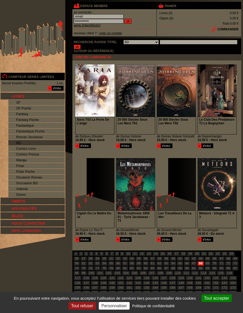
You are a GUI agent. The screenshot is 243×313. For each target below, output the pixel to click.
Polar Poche (25, 172)
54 (104, 263)
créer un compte (110, 33)
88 (173, 268)
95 (221, 268)
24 (224, 253)
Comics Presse (27, 154)
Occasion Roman (29, 177)
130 (189, 278)
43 (193, 258)
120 (103, 278)
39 (166, 258)
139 (103, 283)
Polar (20, 166)
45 (207, 258)
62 (159, 263)
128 (172, 278)
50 (76, 263)
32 (118, 258)
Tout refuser (82, 306)
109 (169, 273)
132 (207, 278)
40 (173, 258)
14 (155, 253)
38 (159, 258)
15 (162, 253)
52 (90, 263)
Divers (21, 195)
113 (203, 273)
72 (228, 263)
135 (233, 278)
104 (126, 273)
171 (215, 287)
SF (18, 102)
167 (181, 287)
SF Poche (23, 108)
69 (207, 263)
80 (118, 268)
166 (172, 287)
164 (155, 287)
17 (176, 253)
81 (125, 268)
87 (166, 268)
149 (189, 283)
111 (186, 273)
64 (173, 263)
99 (83, 273)
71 (221, 263)
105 (134, 273)
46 (214, 258)
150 (198, 283)
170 (207, 287)
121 (112, 278)
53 (97, 263)
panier (170, 6)
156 (86, 287)
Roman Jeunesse (29, 137)
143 (138, 283)
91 (193, 268)
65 (180, 263)
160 (120, 287)
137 (86, 283)
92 (200, 268)
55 (111, 263)
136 (77, 283)
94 (214, 268)
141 (120, 283)
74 (76, 268)
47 (221, 258)
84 (145, 268)
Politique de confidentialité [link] (153, 306)
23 (217, 253)
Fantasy (22, 114)
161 (129, 287)
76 (90, 268)
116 (229, 273)
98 (76, 273)
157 (94, 287)
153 (224, 283)
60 (145, 263)
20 (197, 253)
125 (146, 278)
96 (228, 268)
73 (235, 263)
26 (76, 258)
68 (200, 263)
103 (117, 273)
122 (120, 278)
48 (228, 258)
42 (187, 258)
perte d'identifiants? (87, 25)
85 (152, 268)
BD (18, 143)
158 (103, 287)
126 (155, 278)
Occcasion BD (27, 183)
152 (215, 283)
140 (112, 283)
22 (210, 253)
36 (145, 258)
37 (152, 258)
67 (193, 263)
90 (187, 268)
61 (152, 263)
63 (166, 263)
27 (83, 258)
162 (138, 287)
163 (146, 287)
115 (220, 273)
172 (224, 287)
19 (190, 253)
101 (100, 273)
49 (235, 258)
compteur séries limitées (31, 77)
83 (138, 268)
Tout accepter (216, 298)
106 (143, 273)
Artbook (22, 189)
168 (189, 287)
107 (151, 273)
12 (142, 253)
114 (212, 273)
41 (180, 258)
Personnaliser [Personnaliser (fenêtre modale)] (114, 306)
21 (204, 253)
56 (118, 263)
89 (180, 268)
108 (160, 273)
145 (155, 283)
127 (163, 278)
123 (129, 278)
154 (233, 283)
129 (181, 278)
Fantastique (25, 125)
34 (132, 258)
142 (129, 283)
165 (163, 287)
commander (228, 29)
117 (77, 278)
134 (224, 278)
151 (207, 283)
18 (183, 253)
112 (195, 273)
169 (198, 287)
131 (198, 278)
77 (97, 268)
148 (181, 283)
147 (172, 283)
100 (91, 273)
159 (112, 287)
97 (235, 268)
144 (146, 283)
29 (97, 258)
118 (86, 278)
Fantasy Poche (27, 120)
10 (128, 253)
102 (108, 273)
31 (111, 258)
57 (125, 263)
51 (83, 263)
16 (169, 253)
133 (215, 278)
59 (138, 263)
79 (111, 268)
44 (200, 258)
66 (187, 263)
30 (104, 258)
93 (207, 268)
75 (83, 268)
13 (149, 253)
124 (138, 278)
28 (90, 258)
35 (138, 258)
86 (159, 268)
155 (77, 287)
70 (214, 263)
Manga (21, 160)
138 (94, 283)
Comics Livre (26, 148)
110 (177, 273)
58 (132, 263)
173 (233, 287)
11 (135, 253)
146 (163, 283)
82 (132, 268)
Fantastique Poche (30, 131)
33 (125, 258)
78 (104, 268)
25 (231, 253)
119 (94, 278)
